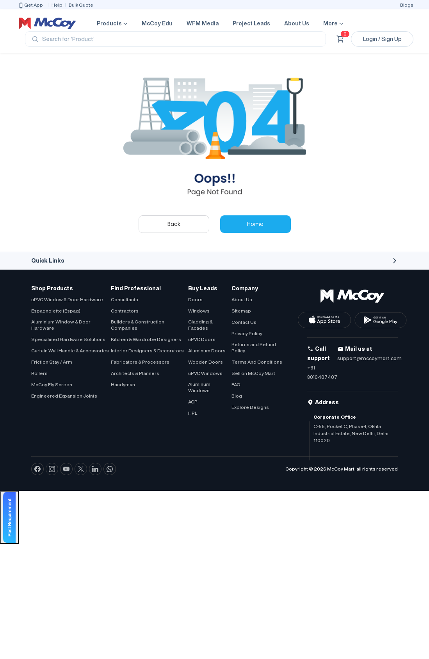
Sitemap (241, 310)
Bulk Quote (81, 4)
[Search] (175, 39)
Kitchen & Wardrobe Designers (146, 339)
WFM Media (203, 23)
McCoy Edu (157, 23)
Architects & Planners (135, 373)
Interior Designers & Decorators (147, 350)
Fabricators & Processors (140, 361)
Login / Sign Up (382, 39)
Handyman (123, 384)
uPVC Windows (205, 373)
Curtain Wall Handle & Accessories (70, 350)
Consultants (124, 299)
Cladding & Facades (200, 324)
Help (57, 4)
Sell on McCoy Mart (253, 373)
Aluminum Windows (199, 387)
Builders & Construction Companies (137, 324)
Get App (30, 5)
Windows (199, 310)
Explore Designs (250, 407)
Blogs (406, 4)
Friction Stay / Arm (51, 361)
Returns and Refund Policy (253, 347)
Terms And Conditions (256, 361)
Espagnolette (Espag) (55, 310)
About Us (296, 23)
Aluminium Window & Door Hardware (61, 324)
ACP (193, 401)
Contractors (125, 310)
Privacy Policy (246, 333)
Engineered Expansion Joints (64, 395)
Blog (236, 395)
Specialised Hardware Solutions (68, 339)
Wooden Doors (205, 361)
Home (255, 224)
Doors (195, 299)
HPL (192, 413)
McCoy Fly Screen (51, 384)
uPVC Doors (201, 339)
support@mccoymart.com (369, 358)
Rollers (39, 373)
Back (173, 224)
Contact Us (243, 322)
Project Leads (251, 23)
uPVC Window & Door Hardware (67, 299)
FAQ (235, 384)
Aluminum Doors (207, 350)
